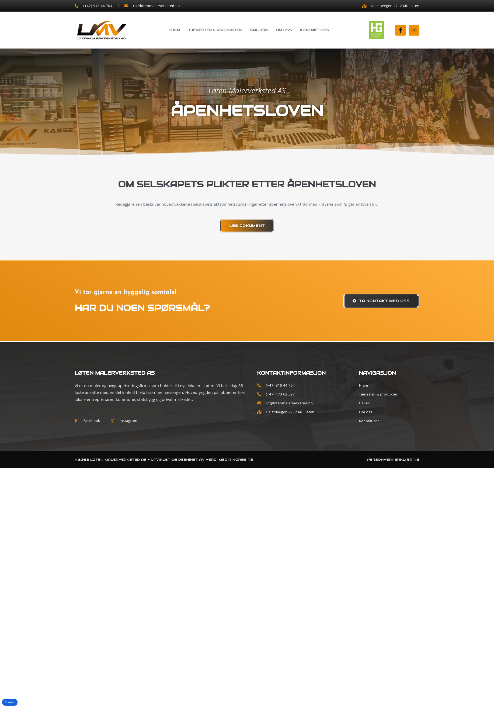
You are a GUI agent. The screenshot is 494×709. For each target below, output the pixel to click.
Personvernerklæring (393, 459)
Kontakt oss (314, 30)
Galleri (259, 30)
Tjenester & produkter (215, 30)
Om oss (284, 30)
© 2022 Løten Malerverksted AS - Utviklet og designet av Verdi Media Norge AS (164, 459)
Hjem (174, 30)
